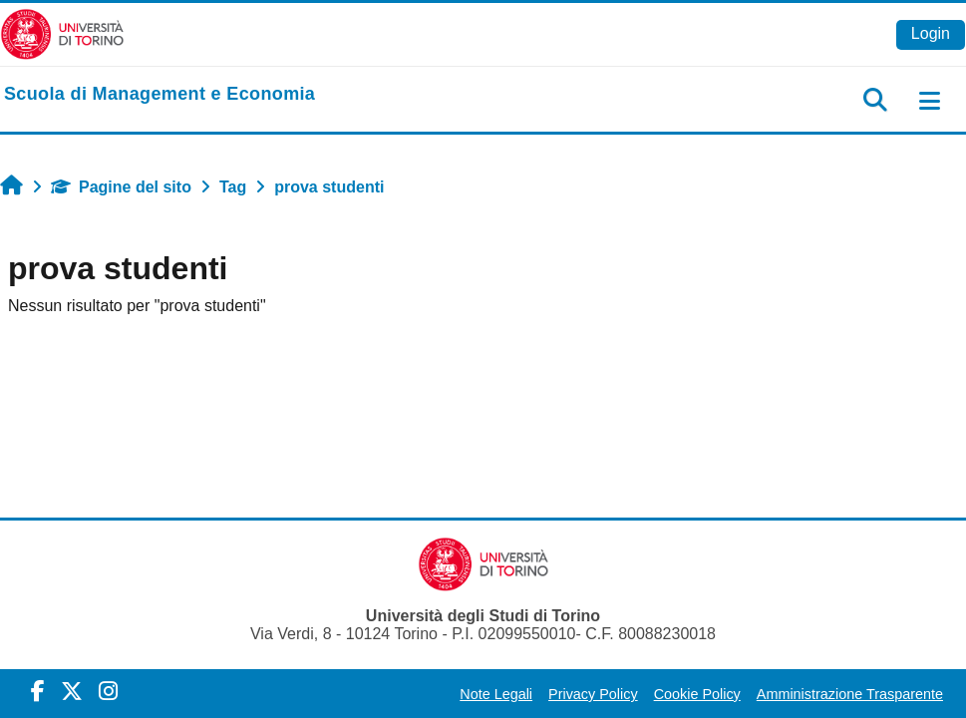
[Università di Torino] (62, 33)
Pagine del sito (121, 187)
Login (930, 33)
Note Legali (496, 694)
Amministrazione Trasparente (850, 694)
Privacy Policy (593, 694)
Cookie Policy (697, 694)
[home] (159, 95)
